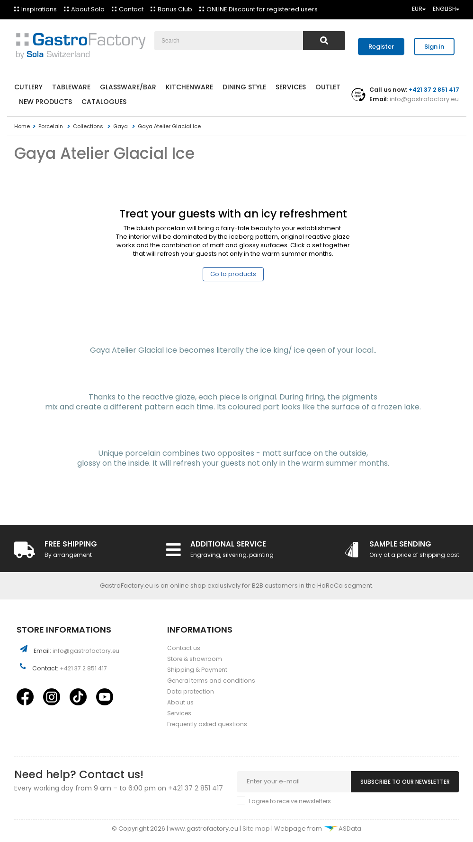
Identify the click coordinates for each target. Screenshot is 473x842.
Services (291, 87)
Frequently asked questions (207, 724)
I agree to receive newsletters (290, 801)
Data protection (190, 691)
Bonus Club (175, 9)
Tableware (71, 87)
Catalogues (103, 101)
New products (45, 101)
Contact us (183, 648)
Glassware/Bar (128, 87)
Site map (256, 828)
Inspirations (39, 9)
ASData (342, 828)
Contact (131, 9)
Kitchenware (189, 87)
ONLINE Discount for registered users (262, 9)
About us (180, 702)
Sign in (434, 46)
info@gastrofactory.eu (423, 99)
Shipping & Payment (197, 670)
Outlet (327, 87)
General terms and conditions (211, 681)
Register (381, 46)
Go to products (233, 273)
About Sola (88, 9)
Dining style (244, 87)
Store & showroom (194, 659)
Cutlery (28, 87)
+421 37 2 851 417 (83, 668)
